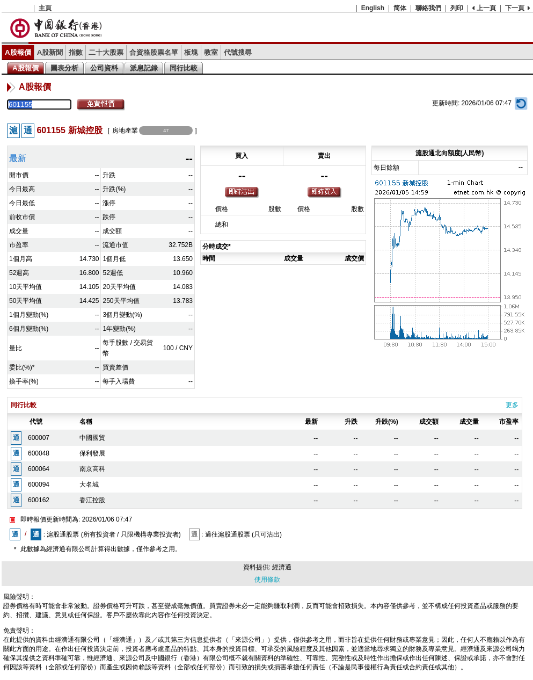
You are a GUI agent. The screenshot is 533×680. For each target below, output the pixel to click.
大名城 (89, 484)
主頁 (45, 8)
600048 (38, 453)
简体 (399, 8)
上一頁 (486, 8)
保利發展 (92, 453)
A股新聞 (50, 52)
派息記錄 (144, 68)
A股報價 (18, 52)
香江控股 (92, 500)
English (372, 8)
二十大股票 (106, 52)
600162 (38, 500)
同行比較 (184, 68)
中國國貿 (92, 438)
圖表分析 (64, 68)
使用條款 (267, 579)
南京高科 (92, 469)
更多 (512, 405)
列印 (456, 8)
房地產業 (125, 130)
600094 (38, 484)
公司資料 (104, 68)
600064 (38, 469)
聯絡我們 (428, 8)
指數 (76, 52)
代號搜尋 (238, 52)
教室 (211, 52)
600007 (38, 438)
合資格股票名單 (153, 52)
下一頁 (514, 8)
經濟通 (281, 567)
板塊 (191, 52)
